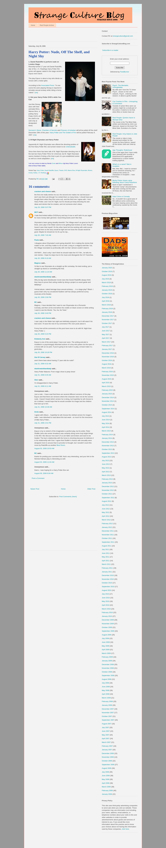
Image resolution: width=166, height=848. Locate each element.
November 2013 (108, 446)
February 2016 (107, 372)
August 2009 (106, 635)
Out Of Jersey (39, 357)
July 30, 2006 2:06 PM (42, 297)
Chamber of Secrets (49, 130)
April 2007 (105, 738)
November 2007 (108, 713)
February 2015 (107, 390)
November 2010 (108, 579)
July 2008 (105, 683)
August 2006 (106, 768)
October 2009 (107, 627)
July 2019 (105, 279)
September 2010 (108, 587)
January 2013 (107, 483)
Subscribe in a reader (110, 50)
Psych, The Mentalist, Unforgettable (120, 86)
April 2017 (105, 338)
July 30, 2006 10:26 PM (43, 352)
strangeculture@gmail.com (123, 36)
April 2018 (105, 301)
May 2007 (105, 735)
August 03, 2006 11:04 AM (44, 462)
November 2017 (108, 320)
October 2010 (107, 583)
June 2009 (106, 642)
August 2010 (106, 590)
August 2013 (106, 457)
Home (33, 25)
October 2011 (107, 538)
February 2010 (107, 612)
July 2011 (105, 549)
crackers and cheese (42, 191)
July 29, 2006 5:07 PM (42, 207)
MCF (36, 212)
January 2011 (107, 572)
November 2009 (108, 624)
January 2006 (107, 794)
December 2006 (108, 753)
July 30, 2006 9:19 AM (42, 258)
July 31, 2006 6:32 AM (42, 364)
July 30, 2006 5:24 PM (42, 334)
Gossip (31, 172)
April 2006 (105, 783)
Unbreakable (70, 147)
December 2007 (108, 709)
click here (125, 829)
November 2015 (108, 375)
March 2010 (106, 609)
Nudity (35, 172)
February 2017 (107, 345)
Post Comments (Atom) (68, 497)
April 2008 (105, 694)
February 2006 (107, 790)
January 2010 (107, 616)
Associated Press (47, 85)
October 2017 (107, 323)
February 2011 (107, 568)
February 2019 (107, 286)
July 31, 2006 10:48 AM (43, 407)
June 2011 (106, 553)
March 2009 (106, 653)
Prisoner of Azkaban (68, 130)
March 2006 (106, 787)
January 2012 (107, 527)
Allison (61, 163)
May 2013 (105, 468)
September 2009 (108, 631)
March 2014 (106, 431)
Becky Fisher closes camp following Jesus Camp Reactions (124, 181)
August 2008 (106, 679)
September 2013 (108, 453)
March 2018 (106, 305)
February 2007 (107, 746)
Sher (36, 380)
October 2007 (107, 716)
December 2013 (108, 442)
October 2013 (107, 449)
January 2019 (107, 290)
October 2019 (107, 271)
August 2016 (106, 364)
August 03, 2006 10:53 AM (44, 448)
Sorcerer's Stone (35, 130)
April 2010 (105, 605)
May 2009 (105, 646)
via (36, 92)
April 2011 (105, 561)
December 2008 (108, 664)
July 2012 (105, 505)
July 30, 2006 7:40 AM (42, 235)
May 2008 (105, 690)
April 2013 (105, 472)
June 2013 (106, 464)
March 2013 (106, 475)
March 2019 (106, 282)
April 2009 (105, 650)
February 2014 (107, 435)
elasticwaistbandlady (42, 277)
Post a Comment (38, 478)
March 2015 (106, 386)
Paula (36, 240)
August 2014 (106, 412)
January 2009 (107, 661)
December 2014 (108, 397)
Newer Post (34, 489)
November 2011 (108, 535)
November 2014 (108, 401)
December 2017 (108, 316)
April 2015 (105, 383)
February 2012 (107, 523)
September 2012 (108, 498)
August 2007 (106, 724)
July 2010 (105, 594)
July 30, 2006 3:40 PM (42, 313)
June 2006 (106, 776)
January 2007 (107, 750)
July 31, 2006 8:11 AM (42, 386)
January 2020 (107, 268)
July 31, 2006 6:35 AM (42, 375)
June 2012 (106, 509)
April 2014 (105, 427)
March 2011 (106, 564)
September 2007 (108, 720)
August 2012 (106, 501)
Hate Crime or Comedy (121, 196)
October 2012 (107, 494)
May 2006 (105, 779)
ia (52, 158)
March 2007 (106, 742)
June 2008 (106, 687)
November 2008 (108, 668)
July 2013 (105, 460)
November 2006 (108, 757)
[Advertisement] (59, 35)
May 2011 (105, 557)
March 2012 (106, 520)
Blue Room (61, 445)
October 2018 (107, 294)
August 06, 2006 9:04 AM (43, 473)
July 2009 (105, 638)
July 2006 (105, 772)
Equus (56, 170)
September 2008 (108, 675)
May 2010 (105, 601)
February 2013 (107, 479)
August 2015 (106, 379)
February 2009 (107, 657)
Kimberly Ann (39, 339)
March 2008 (106, 698)
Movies (90, 170)
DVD (65, 170)
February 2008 (107, 701)
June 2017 (106, 331)
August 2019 (106, 275)
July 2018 (105, 297)
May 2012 (105, 512)
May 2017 (105, 334)
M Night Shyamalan (81, 170)
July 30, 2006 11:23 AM (43, 272)
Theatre (61, 170)
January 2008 (107, 705)
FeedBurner (124, 72)
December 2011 (108, 531)
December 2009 (108, 620)
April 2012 (105, 516)
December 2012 (108, 486)
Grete (54, 163)
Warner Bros (71, 170)
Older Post (91, 489)
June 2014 (106, 420)
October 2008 (107, 672)
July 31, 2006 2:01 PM (42, 423)
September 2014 (108, 409)
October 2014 (107, 405)
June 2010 (106, 598)
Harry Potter (40, 170)
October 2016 (107, 360)
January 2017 (107, 349)
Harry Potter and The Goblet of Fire (63, 133)
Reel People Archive (47, 25)
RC (35, 302)
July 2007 (105, 727)
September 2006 (108, 765)
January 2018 (107, 312)
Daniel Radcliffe (49, 170)
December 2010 (108, 575)
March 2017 (106, 342)
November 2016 (108, 357)
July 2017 (105, 327)
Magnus (37, 263)
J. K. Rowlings (42, 172)
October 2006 (107, 761)
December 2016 (108, 353)
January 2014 (107, 438)
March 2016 (106, 368)
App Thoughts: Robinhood (122, 150)
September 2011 (108, 542)
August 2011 (106, 546)
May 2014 (105, 423)
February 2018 (107, 309)
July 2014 (105, 416)
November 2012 (108, 490)
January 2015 (107, 394)
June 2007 (106, 731)
